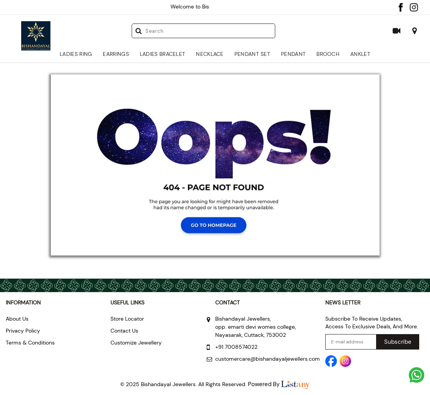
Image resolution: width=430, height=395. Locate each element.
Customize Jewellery (136, 342)
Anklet (360, 53)
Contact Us (124, 330)
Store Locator (127, 318)
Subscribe (398, 342)
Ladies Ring (76, 53)
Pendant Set (252, 53)
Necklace (209, 53)
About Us (17, 318)
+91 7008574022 (236, 346)
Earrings (116, 53)
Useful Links (127, 302)
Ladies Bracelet (163, 53)
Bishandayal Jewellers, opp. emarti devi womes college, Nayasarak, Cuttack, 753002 (255, 326)
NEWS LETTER (342, 302)
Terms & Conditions (30, 342)
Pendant (293, 53)
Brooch (328, 53)
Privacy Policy (23, 330)
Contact (227, 302)
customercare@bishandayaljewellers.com (267, 358)
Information (23, 302)
